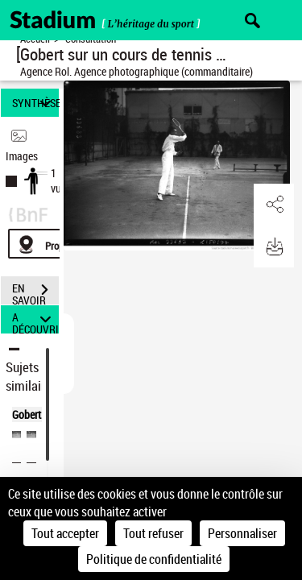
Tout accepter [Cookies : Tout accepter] (65, 533)
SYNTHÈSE (35, 103)
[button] (274, 205)
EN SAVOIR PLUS (35, 291)
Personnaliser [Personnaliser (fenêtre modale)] (242, 533)
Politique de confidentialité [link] (153, 559)
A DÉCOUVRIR (35, 319)
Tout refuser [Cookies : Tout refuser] (153, 533)
